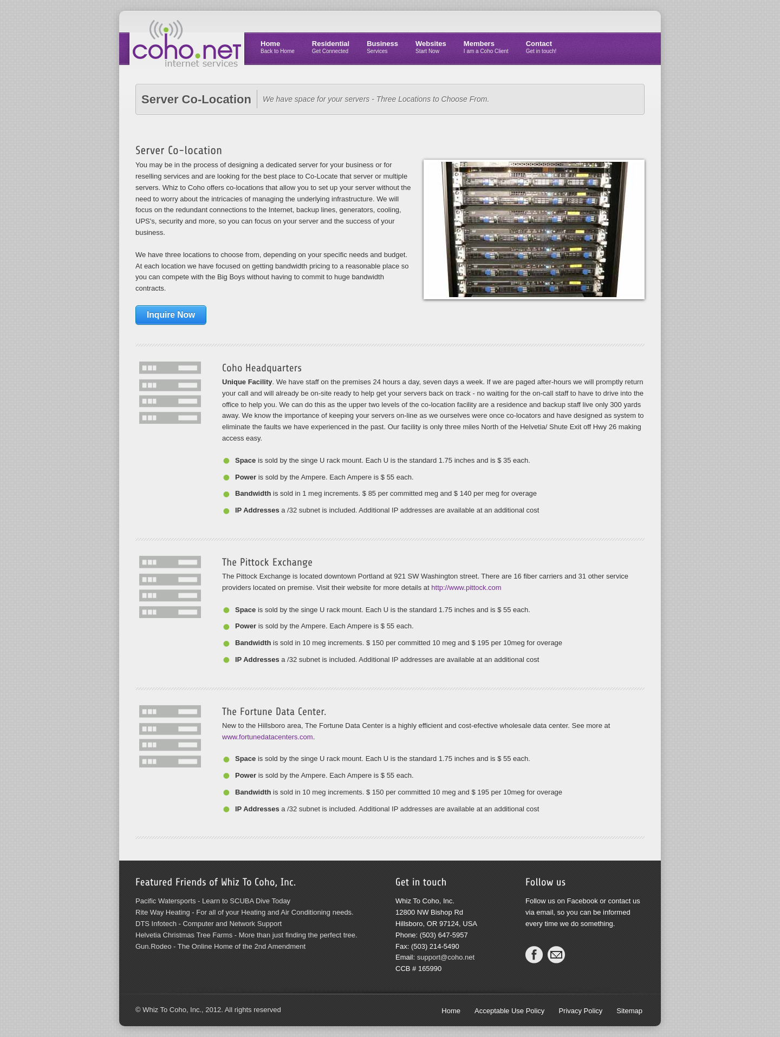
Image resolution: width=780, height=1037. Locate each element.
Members (486, 47)
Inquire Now (171, 314)
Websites (430, 47)
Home (278, 47)
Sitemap (629, 1011)
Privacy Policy (580, 1011)
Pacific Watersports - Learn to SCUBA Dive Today (212, 901)
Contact (541, 47)
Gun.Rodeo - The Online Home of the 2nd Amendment (220, 946)
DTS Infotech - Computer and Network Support (208, 924)
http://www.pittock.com (466, 587)
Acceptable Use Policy (509, 1011)
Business (382, 47)
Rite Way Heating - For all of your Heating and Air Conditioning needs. (244, 912)
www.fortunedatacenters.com (267, 737)
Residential (330, 47)
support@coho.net (445, 957)
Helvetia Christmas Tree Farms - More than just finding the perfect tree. (246, 935)
